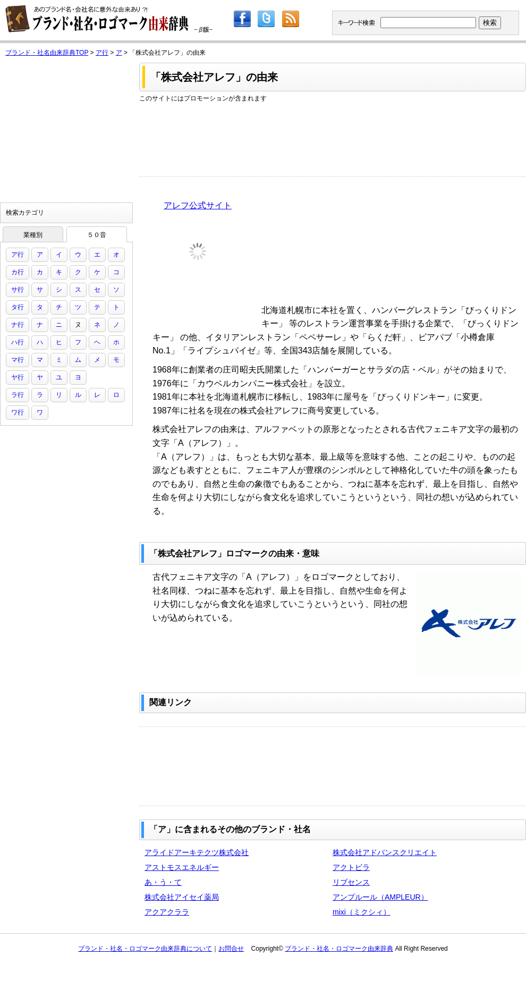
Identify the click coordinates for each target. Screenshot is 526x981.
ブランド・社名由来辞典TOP (46, 52)
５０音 (96, 235)
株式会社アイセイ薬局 (182, 897)
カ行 (17, 272)
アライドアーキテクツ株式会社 (197, 852)
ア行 (102, 52)
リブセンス (351, 882)
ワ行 (17, 412)
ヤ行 (17, 377)
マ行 (17, 359)
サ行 (17, 289)
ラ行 (17, 395)
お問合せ (231, 948)
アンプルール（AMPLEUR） (380, 897)
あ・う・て (163, 882)
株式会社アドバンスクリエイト (385, 852)
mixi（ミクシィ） (362, 912)
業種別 (33, 235)
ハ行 (17, 342)
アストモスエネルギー (182, 867)
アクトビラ (351, 867)
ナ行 (17, 324)
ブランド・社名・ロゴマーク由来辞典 (339, 948)
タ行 (17, 307)
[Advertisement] (185, 136)
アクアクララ (167, 912)
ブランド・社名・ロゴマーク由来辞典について (145, 948)
